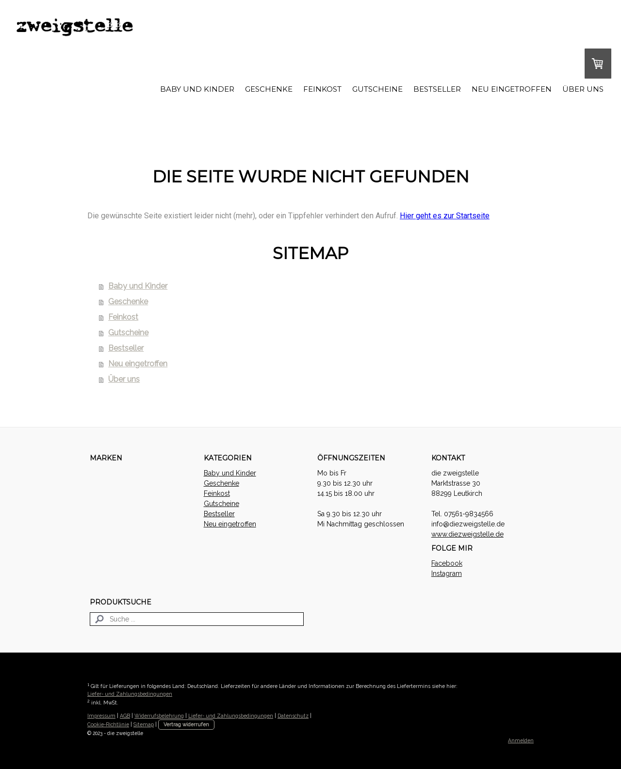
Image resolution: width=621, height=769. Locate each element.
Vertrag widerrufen (186, 724)
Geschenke (269, 89)
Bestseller (437, 89)
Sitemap (143, 724)
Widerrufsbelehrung (159, 716)
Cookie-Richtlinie (108, 724)
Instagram (446, 573)
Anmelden (521, 740)
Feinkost (322, 89)
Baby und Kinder (197, 89)
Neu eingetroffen (512, 89)
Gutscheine (377, 89)
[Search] (197, 619)
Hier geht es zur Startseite (445, 215)
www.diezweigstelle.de (467, 534)
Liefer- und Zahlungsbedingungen (129, 694)
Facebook (446, 563)
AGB (125, 716)
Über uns (583, 89)
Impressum (101, 716)
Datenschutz (293, 716)
